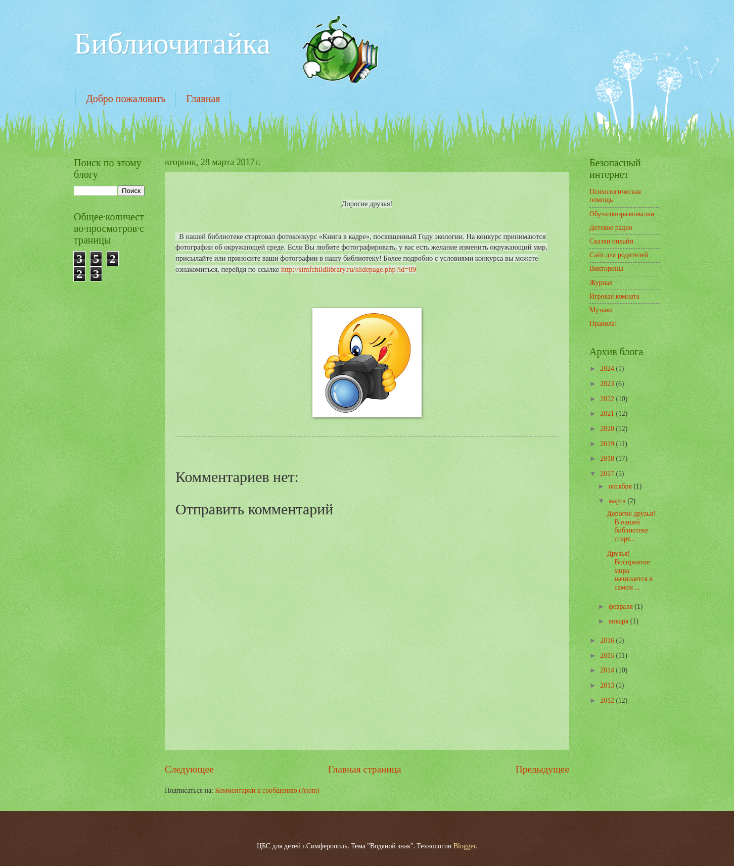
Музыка (601, 310)
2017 (608, 473)
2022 (608, 399)
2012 (608, 700)
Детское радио (610, 227)
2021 (608, 413)
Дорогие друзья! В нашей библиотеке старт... (633, 526)
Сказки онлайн (611, 241)
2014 (608, 670)
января (619, 621)
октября (621, 486)
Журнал (601, 282)
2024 (608, 368)
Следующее (189, 769)
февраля (621, 606)
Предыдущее (542, 769)
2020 (608, 428)
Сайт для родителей (618, 255)
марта (618, 501)
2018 (608, 458)
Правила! (603, 323)
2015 (608, 655)
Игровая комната (614, 296)
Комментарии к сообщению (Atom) (267, 790)
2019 (608, 444)
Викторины (606, 268)
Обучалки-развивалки (621, 214)
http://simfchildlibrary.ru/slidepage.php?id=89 (348, 269)
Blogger (464, 846)
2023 (608, 384)
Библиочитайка (172, 43)
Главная (203, 98)
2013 (608, 685)
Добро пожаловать (125, 98)
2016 (608, 640)
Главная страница (364, 769)
